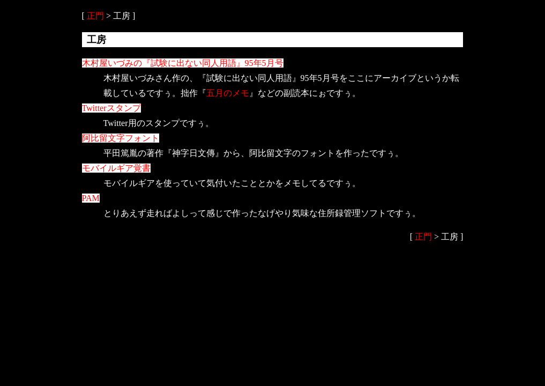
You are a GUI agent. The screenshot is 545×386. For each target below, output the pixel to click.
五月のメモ (227, 93)
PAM (91, 198)
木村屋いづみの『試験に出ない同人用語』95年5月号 (182, 63)
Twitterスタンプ (111, 108)
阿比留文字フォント (120, 138)
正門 (95, 15)
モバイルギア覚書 (116, 168)
